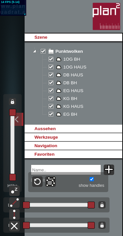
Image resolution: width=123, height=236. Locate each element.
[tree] (73, 83)
